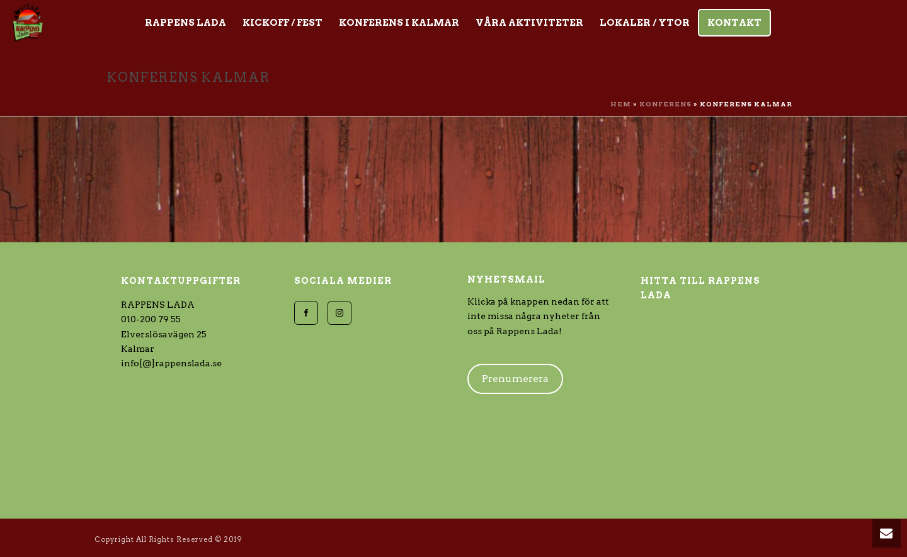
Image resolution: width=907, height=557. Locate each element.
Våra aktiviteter (529, 22)
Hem (620, 104)
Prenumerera (515, 379)
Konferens (665, 104)
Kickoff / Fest (282, 22)
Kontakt (734, 22)
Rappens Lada (185, 22)
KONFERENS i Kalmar (399, 22)
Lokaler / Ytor (645, 22)
